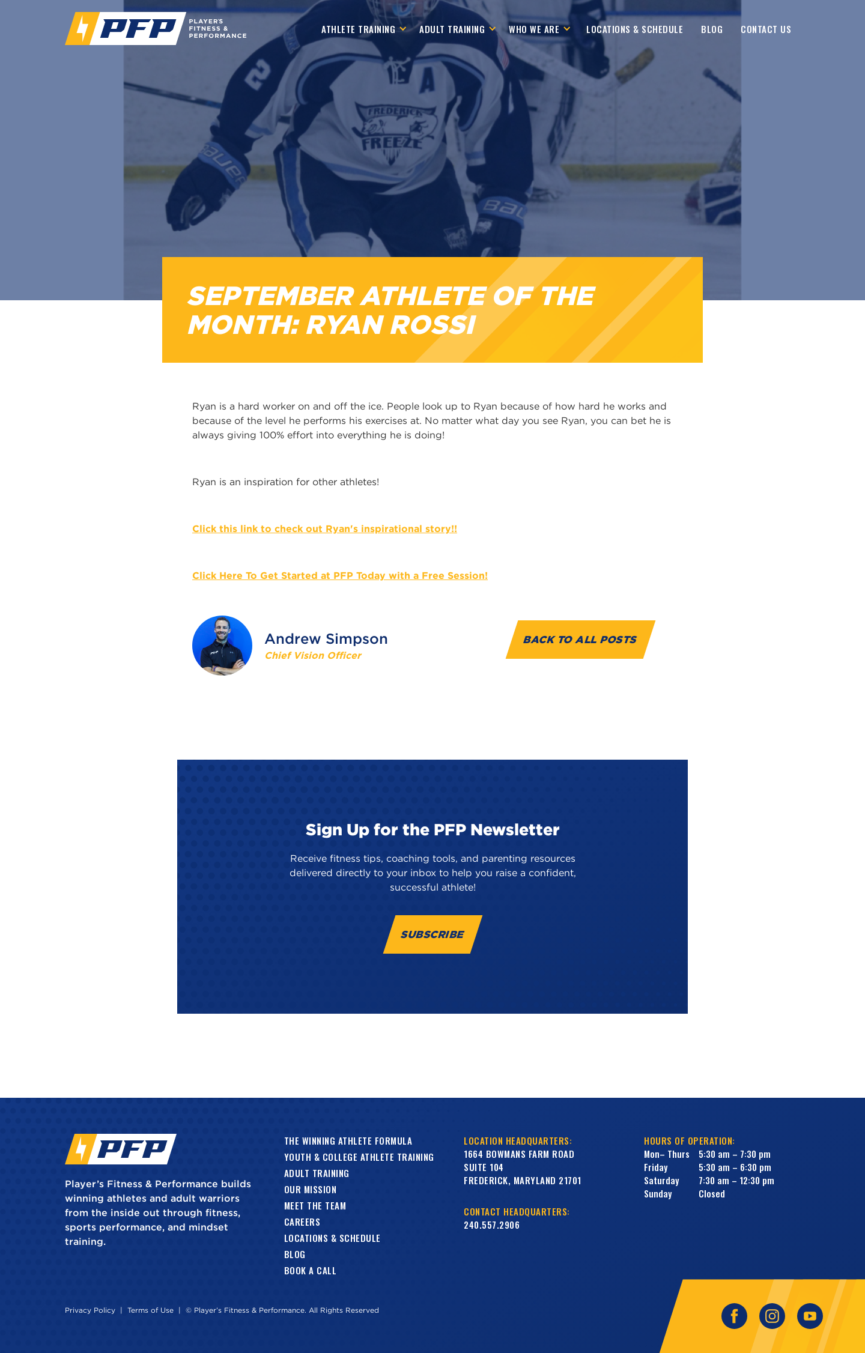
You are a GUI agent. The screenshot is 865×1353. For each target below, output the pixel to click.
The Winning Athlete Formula (348, 1140)
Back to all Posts (580, 639)
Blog (712, 28)
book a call (310, 1270)
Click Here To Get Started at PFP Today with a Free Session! (340, 575)
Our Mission (310, 1189)
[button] (364, 28)
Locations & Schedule (634, 28)
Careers (302, 1221)
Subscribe (432, 934)
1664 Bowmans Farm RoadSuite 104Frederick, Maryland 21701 (522, 1167)
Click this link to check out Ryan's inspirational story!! (324, 528)
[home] (155, 28)
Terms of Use (150, 1310)
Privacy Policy (90, 1310)
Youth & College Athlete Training (359, 1156)
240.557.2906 (492, 1224)
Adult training (317, 1172)
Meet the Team (315, 1205)
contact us (766, 28)
